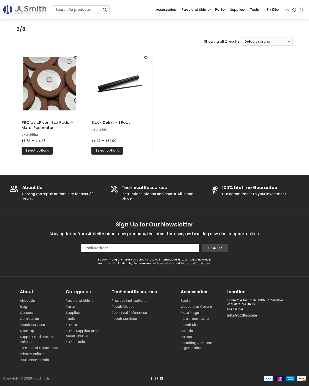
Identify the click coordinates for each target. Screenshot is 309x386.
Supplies (238, 9)
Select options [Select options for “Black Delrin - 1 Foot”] (107, 150)
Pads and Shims (196, 9)
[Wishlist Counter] (294, 9)
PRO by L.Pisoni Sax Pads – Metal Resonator (47, 125)
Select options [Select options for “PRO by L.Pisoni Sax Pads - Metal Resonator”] (37, 150)
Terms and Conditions (195, 263)
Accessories (166, 9)
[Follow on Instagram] (156, 378)
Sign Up (215, 247)
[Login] (287, 9)
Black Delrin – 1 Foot (110, 122)
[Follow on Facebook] (152, 378)
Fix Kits (273, 9)
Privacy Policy (165, 263)
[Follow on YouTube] (161, 378)
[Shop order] (267, 41)
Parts (220, 9)
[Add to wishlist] (76, 57)
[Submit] (104, 9)
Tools (255, 9)
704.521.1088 (235, 309)
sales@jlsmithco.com (242, 315)
